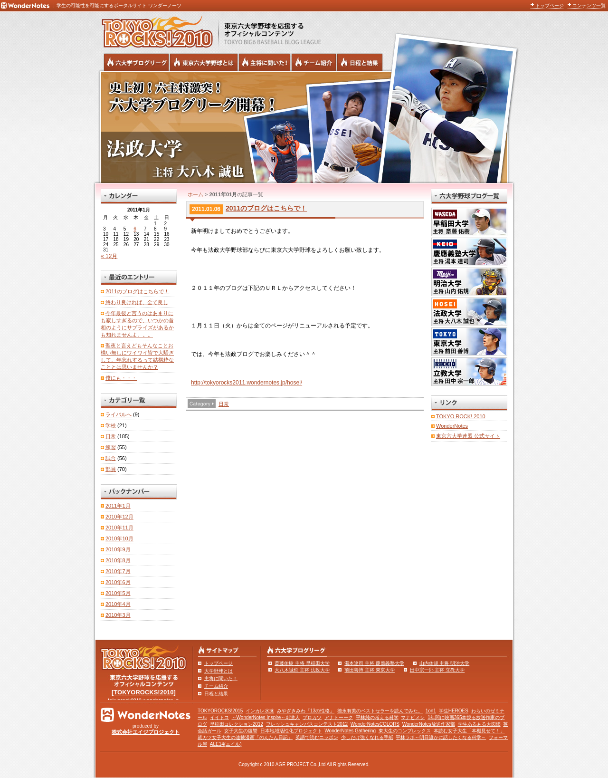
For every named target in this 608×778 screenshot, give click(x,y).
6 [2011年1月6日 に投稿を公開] (134, 228)
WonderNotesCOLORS (375, 724)
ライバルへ (118, 414)
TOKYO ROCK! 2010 (460, 416)
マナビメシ (413, 717)
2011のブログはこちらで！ (266, 208)
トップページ (549, 5)
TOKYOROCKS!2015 (220, 710)
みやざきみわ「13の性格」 (305, 710)
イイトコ (219, 717)
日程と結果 (216, 693)
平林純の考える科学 (377, 717)
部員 (110, 469)
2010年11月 (119, 527)
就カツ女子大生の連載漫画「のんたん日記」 (245, 737)
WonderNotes (452, 426)
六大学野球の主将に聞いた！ (264, 62)
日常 (223, 404)
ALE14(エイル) (226, 744)
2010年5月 (118, 593)
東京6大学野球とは (204, 62)
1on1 (431, 710)
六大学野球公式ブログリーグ (136, 62)
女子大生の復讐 (240, 730)
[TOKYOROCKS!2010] (144, 692)
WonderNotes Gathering (350, 730)
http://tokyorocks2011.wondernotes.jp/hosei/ (246, 382)
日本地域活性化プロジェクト (291, 730)
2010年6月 (118, 582)
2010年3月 (118, 615)
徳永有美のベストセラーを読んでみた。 (380, 710)
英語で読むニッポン (316, 737)
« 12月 (109, 256)
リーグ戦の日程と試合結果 (359, 62)
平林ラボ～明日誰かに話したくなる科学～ (441, 737)
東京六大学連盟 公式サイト (468, 436)
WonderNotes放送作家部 (428, 724)
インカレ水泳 (260, 710)
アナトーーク (338, 717)
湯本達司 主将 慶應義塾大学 (374, 663)
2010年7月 (118, 571)
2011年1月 (118, 506)
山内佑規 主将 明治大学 (444, 663)
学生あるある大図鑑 (479, 724)
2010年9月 (118, 549)
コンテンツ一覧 (589, 5)
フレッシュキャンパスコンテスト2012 (307, 724)
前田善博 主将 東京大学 (369, 669)
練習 (110, 447)
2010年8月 (118, 560)
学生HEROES (453, 710)
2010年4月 (118, 604)
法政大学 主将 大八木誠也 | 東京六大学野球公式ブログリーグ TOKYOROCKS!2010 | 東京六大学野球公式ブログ (304, 127)
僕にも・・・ (121, 378)
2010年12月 (119, 516)
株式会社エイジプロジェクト (146, 732)
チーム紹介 (216, 686)
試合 (110, 458)
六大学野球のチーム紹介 (314, 62)
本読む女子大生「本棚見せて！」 (469, 730)
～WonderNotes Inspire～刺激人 (266, 717)
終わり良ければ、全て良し (136, 302)
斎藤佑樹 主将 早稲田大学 (302, 663)
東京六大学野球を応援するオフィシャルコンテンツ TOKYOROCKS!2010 (154, 29)
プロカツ (312, 717)
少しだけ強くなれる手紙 (367, 737)
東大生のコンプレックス (405, 730)
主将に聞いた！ (221, 678)
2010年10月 (119, 538)
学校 (110, 425)
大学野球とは (218, 670)
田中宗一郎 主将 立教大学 (437, 669)
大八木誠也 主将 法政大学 (302, 669)
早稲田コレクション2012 (236, 724)
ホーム (195, 194)
